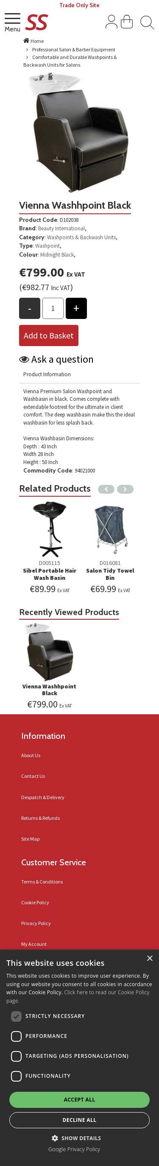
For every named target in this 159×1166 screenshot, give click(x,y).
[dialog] (79, 1058)
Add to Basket (49, 335)
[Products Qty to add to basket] (53, 308)
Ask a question (62, 359)
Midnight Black (57, 254)
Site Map (30, 839)
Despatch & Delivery (42, 797)
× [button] (149, 959)
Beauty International (61, 228)
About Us (30, 755)
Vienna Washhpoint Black (49, 689)
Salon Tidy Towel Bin (110, 574)
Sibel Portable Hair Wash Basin (49, 574)
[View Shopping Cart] (127, 23)
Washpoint (47, 245)
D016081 (110, 563)
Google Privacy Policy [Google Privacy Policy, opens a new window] (74, 1149)
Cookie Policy (35, 902)
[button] (79, 1138)
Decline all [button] (80, 1120)
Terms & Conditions (42, 881)
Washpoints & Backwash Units (81, 237)
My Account (34, 944)
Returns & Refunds (40, 818)
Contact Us (33, 776)
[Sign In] (111, 23)
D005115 (49, 563)
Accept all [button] (79, 1099)
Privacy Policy (36, 923)
